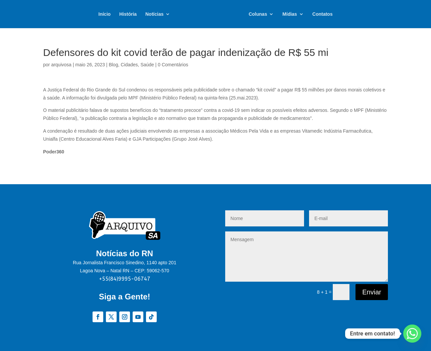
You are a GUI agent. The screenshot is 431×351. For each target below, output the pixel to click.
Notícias (154, 14)
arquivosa (61, 64)
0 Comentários (173, 64)
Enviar (371, 292)
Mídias (289, 14)
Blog (113, 64)
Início (105, 14)
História (128, 14)
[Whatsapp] (412, 334)
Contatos (322, 14)
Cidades (129, 64)
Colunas (258, 14)
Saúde (147, 64)
